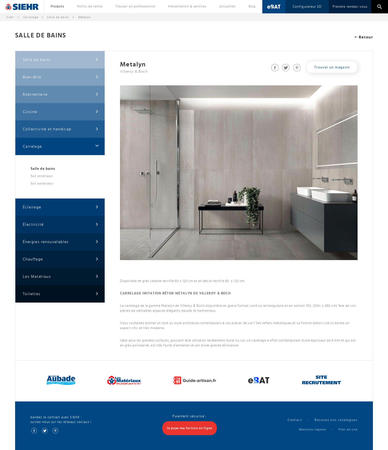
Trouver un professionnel (135, 6)
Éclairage (60, 207)
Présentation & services (187, 6)
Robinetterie (60, 94)
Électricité (60, 224)
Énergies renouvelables (60, 242)
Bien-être (60, 77)
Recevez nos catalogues (336, 420)
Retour (364, 37)
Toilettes (60, 294)
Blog (252, 6)
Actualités (227, 6)
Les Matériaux (60, 277)
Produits (57, 6)
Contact (295, 420)
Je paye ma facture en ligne (189, 428)
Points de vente (90, 6)
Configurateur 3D (307, 6)
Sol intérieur (42, 176)
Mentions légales (312, 429)
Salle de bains (58, 17)
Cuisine (60, 112)
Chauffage (60, 259)
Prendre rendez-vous (350, 6)
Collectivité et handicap (60, 129)
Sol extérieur (42, 183)
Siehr (10, 17)
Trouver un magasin (332, 67)
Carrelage (30, 17)
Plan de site (348, 429)
